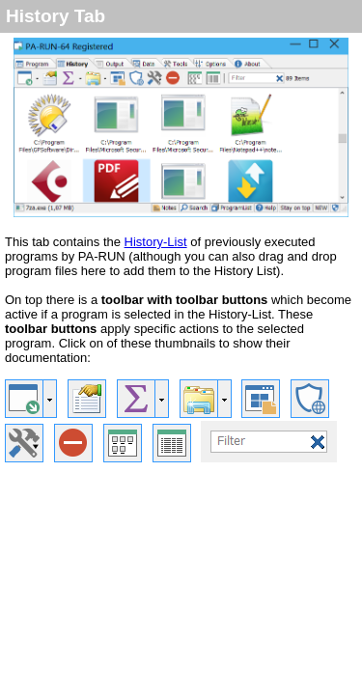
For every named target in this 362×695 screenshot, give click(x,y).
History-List (156, 242)
